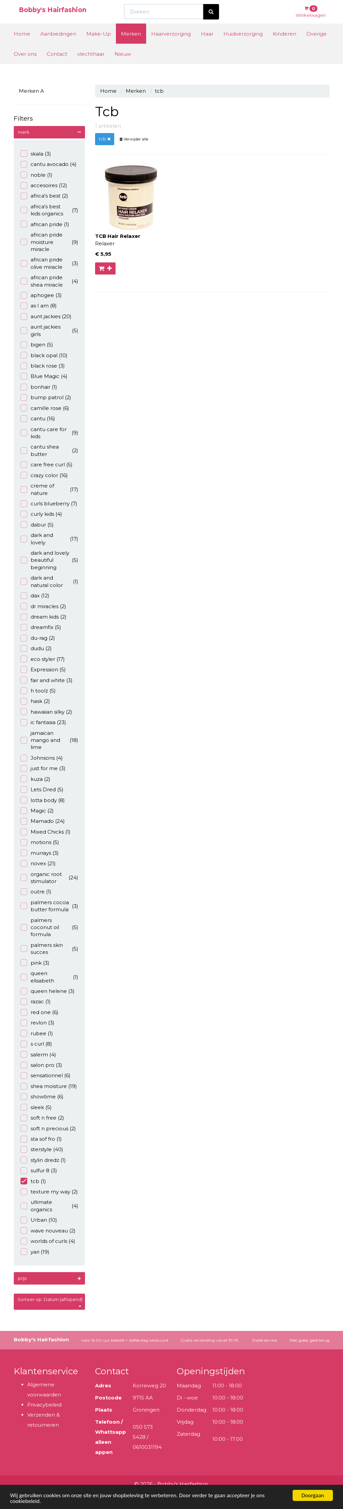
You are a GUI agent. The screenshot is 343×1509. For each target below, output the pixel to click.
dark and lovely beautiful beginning (49, 560)
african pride (44, 224)
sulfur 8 (38, 1170)
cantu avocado (48, 164)
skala (35, 153)
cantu (37, 418)
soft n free (42, 1117)
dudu (36, 648)
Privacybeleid (44, 1404)
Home (22, 46)
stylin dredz (43, 1160)
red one (39, 1012)
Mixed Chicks (45, 831)
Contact (57, 66)
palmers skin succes (49, 948)
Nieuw (123, 66)
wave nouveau (48, 1230)
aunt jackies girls (49, 330)
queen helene (47, 991)
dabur (37, 524)
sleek (36, 1107)
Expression (43, 669)
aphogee (41, 295)
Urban (38, 1219)
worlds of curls (47, 1241)
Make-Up (98, 46)
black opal (44, 355)
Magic (37, 810)
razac (35, 1001)
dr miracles (43, 606)
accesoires (43, 185)
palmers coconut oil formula (49, 927)
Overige (316, 46)
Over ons (25, 66)
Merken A (31, 91)
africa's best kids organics (49, 210)
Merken (131, 46)
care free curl (46, 464)
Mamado (42, 821)
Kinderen (284, 46)
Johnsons (41, 757)
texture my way (49, 1191)
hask (35, 701)
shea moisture (48, 1086)
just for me (43, 768)
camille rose (44, 408)
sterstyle (41, 1149)
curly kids (41, 513)
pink (34, 962)
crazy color (44, 475)
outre (35, 891)
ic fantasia (43, 722)
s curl (36, 1043)
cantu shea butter (49, 450)
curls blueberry (48, 503)
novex (38, 863)
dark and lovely (49, 538)
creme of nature (49, 489)
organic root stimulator (49, 877)
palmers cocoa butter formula (49, 906)
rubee (36, 1033)
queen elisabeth (49, 976)
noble (36, 174)
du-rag (37, 637)
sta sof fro (41, 1138)
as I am (38, 305)
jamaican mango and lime (49, 740)
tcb (33, 1181)
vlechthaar (90, 66)
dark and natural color (49, 581)
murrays (39, 852)
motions (39, 842)
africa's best (44, 195)
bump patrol (45, 397)
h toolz (38, 690)
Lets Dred (41, 789)
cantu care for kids (49, 432)
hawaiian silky (46, 711)
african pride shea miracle (49, 281)
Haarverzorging (171, 46)
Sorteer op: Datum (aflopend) (50, 1302)
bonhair (38, 386)
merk (24, 132)
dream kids (43, 616)
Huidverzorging (243, 46)
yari (34, 1251)
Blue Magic (44, 376)
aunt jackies (46, 316)
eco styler (42, 659)
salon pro (41, 1064)
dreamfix (40, 627)
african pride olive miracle (49, 263)
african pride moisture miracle (49, 242)
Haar (207, 46)
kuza (35, 779)
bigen (36, 344)
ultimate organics (49, 1205)
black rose (42, 365)
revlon (37, 1022)
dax (34, 595)
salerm (38, 1054)
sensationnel (45, 1075)
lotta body (42, 800)
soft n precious (48, 1128)
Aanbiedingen (58, 46)
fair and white (46, 680)
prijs (22, 1278)
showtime (41, 1096)
